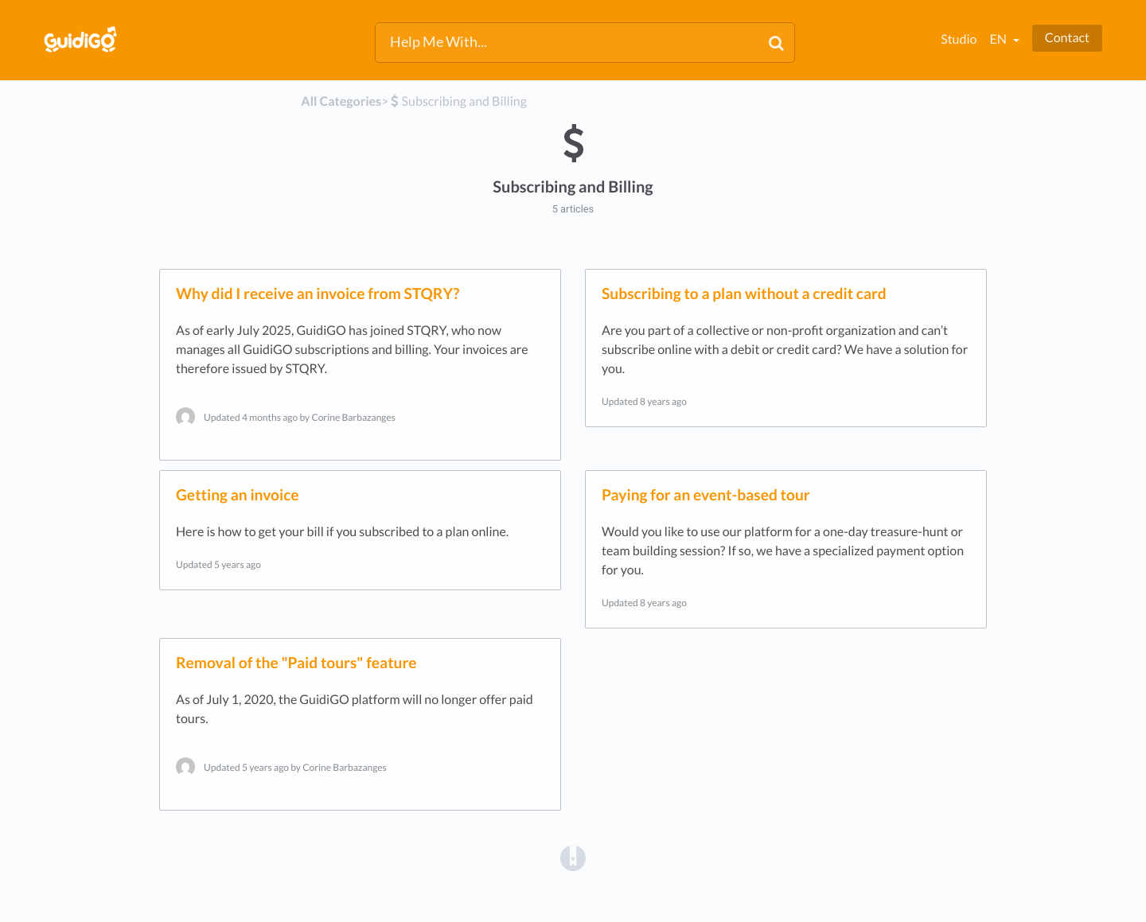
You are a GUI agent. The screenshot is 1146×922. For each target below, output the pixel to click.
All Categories (341, 101)
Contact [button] (1067, 37)
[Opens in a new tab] (573, 857)
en (998, 39)
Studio (958, 39)
